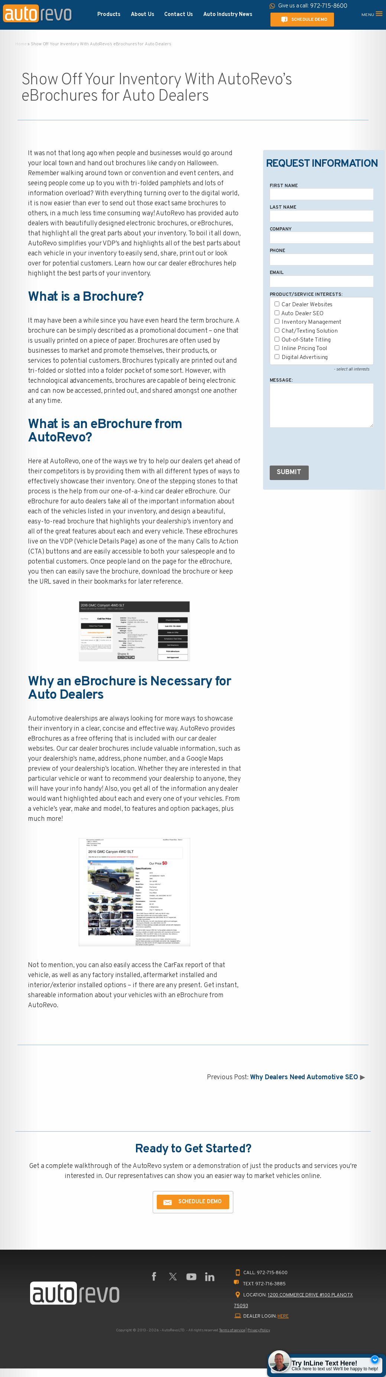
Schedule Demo (302, 20)
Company (281, 229)
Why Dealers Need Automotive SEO (304, 1077)
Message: (281, 381)
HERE (283, 1316)
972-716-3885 (270, 1284)
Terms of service (232, 1330)
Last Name (283, 208)
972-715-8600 (272, 1273)
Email (277, 273)
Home (21, 44)
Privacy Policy (258, 1330)
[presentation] (326, 448)
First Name (284, 186)
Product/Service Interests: (306, 295)
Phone (277, 251)
